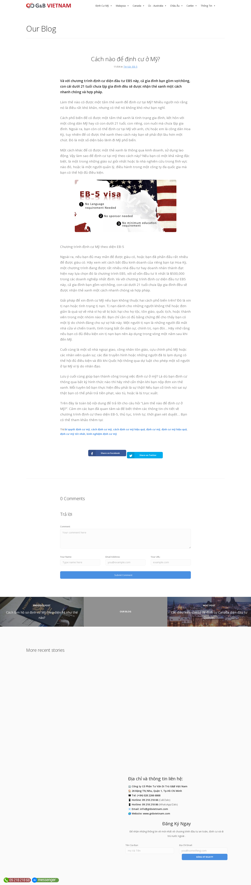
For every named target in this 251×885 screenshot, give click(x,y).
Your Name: (66, 554)
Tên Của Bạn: (132, 844)
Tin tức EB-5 (130, 66)
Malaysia (121, 5)
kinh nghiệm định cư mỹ (102, 434)
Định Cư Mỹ (102, 5)
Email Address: (112, 554)
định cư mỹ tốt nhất (72, 434)
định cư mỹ (153, 429)
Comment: (65, 523)
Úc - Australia (155, 5)
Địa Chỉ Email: (185, 844)
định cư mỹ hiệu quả (174, 429)
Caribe (190, 5)
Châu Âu (175, 5)
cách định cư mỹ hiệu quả (129, 429)
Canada (137, 5)
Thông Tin (206, 5)
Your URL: (155, 554)
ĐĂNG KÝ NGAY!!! (204, 856)
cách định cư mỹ (101, 429)
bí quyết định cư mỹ (77, 429)
